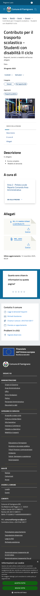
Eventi (7, 492)
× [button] (37, 562)
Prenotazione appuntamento (15, 532)
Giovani (27, 18)
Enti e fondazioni (11, 395)
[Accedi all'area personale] (32, 2)
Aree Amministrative (12, 388)
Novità (12, 18)
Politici (7, 398)
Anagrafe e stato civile (13, 415)
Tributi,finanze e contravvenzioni (20, 449)
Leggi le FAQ (9, 538)
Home (5, 18)
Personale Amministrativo (14, 401)
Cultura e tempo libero (13, 419)
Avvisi (19, 18)
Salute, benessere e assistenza (20, 456)
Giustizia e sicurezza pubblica (19, 446)
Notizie (7, 473)
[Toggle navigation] (4, 9)
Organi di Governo (11, 384)
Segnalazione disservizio (14, 535)
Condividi (9, 75)
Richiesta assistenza (12, 542)
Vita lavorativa (10, 422)
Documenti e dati (11, 405)
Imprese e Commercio (12, 425)
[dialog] (20, 578)
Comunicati (9, 476)
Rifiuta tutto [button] (20, 588)
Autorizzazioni (14, 459)
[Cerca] (35, 9)
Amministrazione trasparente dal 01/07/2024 (17, 553)
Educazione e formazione (18, 442)
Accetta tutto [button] (20, 583)
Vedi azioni (20, 75)
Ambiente (12, 453)
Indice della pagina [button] (13, 126)
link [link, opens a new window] (9, 579)
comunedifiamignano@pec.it (15, 519)
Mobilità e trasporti (12, 432)
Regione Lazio (8, 2)
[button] (20, 592)
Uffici (7, 391)
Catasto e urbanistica (12, 429)
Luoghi (7, 489)
